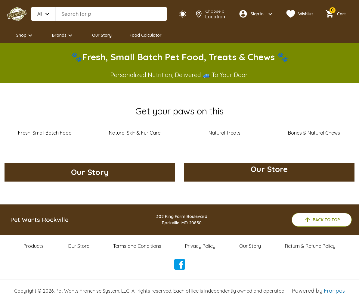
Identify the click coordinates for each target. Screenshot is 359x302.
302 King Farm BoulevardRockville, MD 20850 (181, 220)
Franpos (334, 290)
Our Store (78, 246)
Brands (63, 35)
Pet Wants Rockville (39, 219)
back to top (322, 219)
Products (33, 246)
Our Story (102, 35)
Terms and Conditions (137, 246)
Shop (25, 35)
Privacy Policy (200, 246)
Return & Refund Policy (310, 246)
